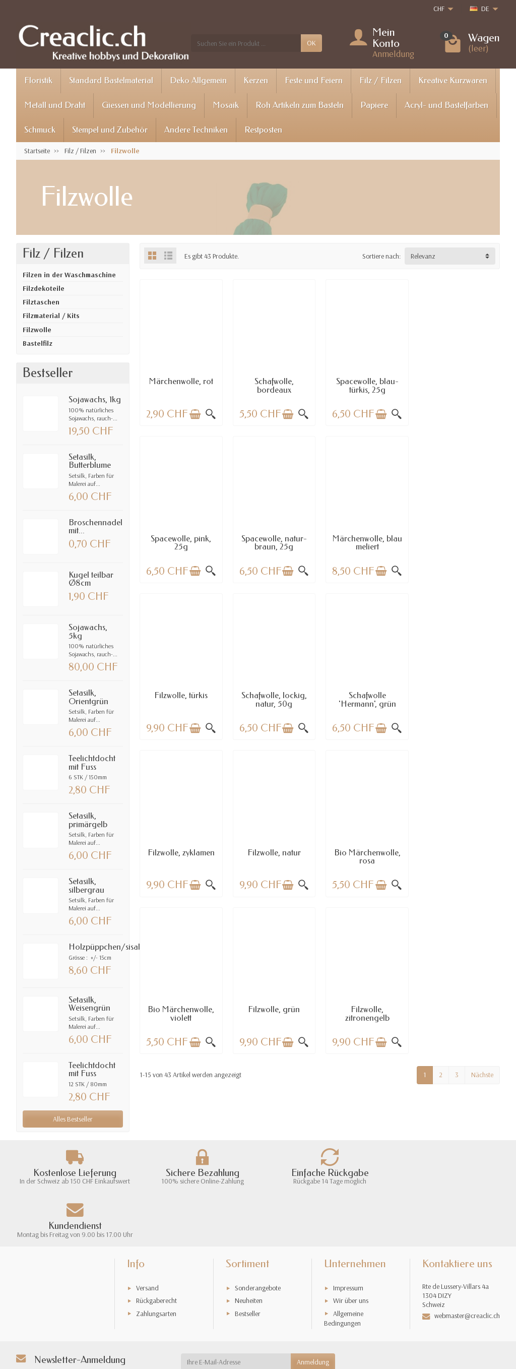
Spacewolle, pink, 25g (458, 386)
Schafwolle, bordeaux (273, 386)
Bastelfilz (37, 343)
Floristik (38, 80)
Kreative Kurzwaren (452, 80)
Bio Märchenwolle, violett (181, 855)
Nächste (482, 915)
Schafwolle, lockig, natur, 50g (458, 542)
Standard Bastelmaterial (111, 80)
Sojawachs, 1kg (95, 399)
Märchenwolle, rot (181, 381)
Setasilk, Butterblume (90, 461)
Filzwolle (37, 329)
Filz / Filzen (380, 80)
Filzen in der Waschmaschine (69, 274)
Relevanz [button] (423, 256)
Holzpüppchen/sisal (104, 947)
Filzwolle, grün (273, 850)
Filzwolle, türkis (366, 537)
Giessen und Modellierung (149, 105)
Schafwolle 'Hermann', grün (181, 699)
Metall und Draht (54, 105)
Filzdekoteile (43, 288)
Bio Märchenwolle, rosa (458, 699)
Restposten (263, 130)
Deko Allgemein (198, 80)
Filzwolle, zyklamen (273, 694)
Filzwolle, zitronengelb (366, 855)
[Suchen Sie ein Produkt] (246, 42)
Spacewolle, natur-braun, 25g (181, 542)
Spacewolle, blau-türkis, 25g (366, 386)
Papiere (374, 105)
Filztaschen (41, 301)
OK (311, 42)
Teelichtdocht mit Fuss (92, 763)
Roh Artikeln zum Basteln (299, 105)
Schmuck (39, 130)
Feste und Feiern (314, 80)
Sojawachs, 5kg (88, 632)
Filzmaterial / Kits (51, 315)
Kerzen (255, 80)
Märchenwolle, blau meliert (273, 542)
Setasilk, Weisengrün (89, 1004)
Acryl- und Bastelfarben (446, 105)
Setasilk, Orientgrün (88, 697)
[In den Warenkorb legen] (194, 413)
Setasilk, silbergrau (86, 886)
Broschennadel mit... (95, 527)
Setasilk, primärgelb (88, 820)
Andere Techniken (196, 130)
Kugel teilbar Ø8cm (91, 579)
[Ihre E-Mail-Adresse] (236, 1316)
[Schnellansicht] (210, 413)
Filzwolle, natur (366, 694)
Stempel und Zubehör (110, 130)
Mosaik (226, 105)
